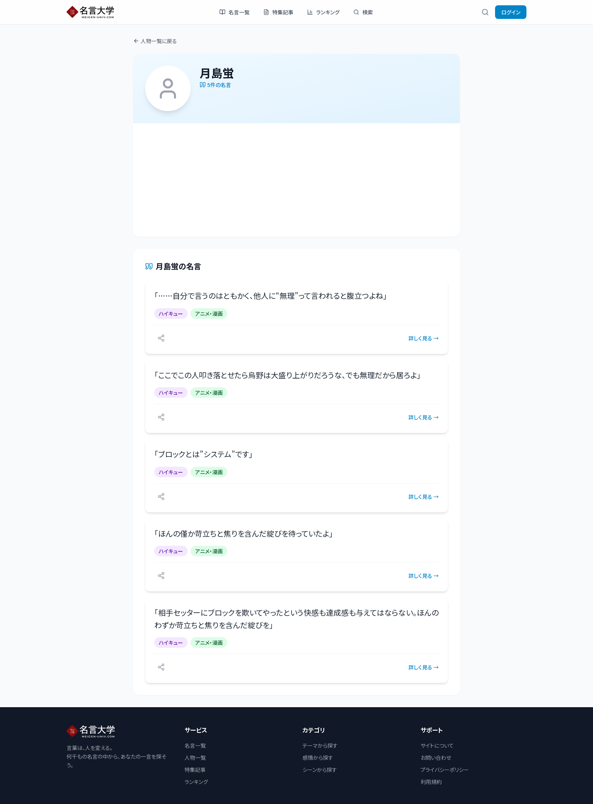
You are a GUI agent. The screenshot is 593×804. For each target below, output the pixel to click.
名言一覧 (234, 12)
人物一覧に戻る (155, 41)
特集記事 (278, 12)
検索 (363, 12)
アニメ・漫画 (209, 313)
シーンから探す (320, 769)
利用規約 (431, 781)
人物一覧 (195, 757)
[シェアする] (161, 338)
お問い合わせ (436, 757)
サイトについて (437, 745)
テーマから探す (320, 745)
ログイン (510, 12)
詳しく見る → (423, 338)
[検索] (485, 12)
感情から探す (318, 757)
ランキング (323, 12)
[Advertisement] (296, 180)
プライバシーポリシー (445, 769)
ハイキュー (171, 313)
